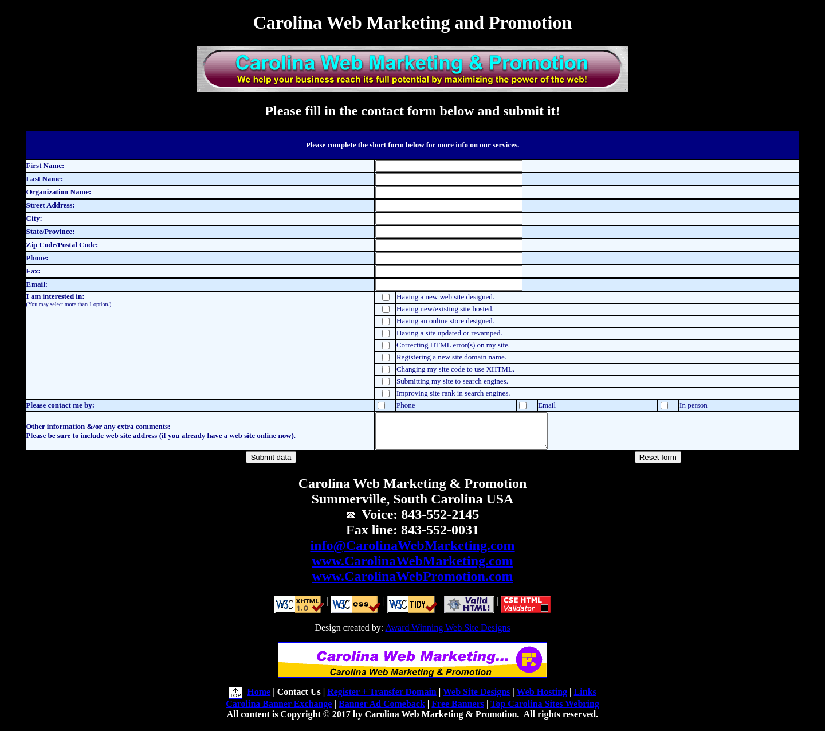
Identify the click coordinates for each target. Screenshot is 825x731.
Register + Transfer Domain (382, 698)
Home (258, 698)
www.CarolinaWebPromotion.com (412, 583)
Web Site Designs (476, 698)
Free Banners (457, 711)
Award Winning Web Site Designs (447, 634)
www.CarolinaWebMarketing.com (412, 567)
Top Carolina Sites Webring (544, 711)
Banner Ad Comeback (382, 711)
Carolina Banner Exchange (279, 711)
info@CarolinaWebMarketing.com (412, 552)
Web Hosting (542, 698)
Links (585, 698)
